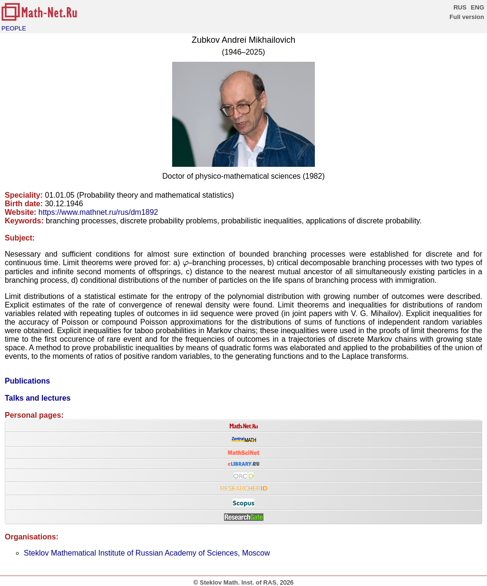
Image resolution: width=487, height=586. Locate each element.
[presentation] (185, 264)
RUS (459, 7)
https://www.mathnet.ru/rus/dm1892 (98, 212)
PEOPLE (13, 28)
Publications (27, 381)
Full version (466, 16)
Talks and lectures (37, 398)
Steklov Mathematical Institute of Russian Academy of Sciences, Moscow (147, 553)
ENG (477, 7)
